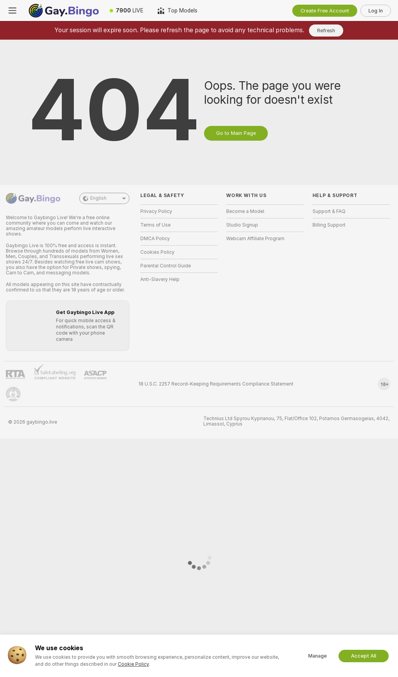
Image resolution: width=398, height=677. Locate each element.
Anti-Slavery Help (160, 279)
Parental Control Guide (165, 266)
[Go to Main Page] (64, 10)
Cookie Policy (133, 664)
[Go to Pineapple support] (13, 394)
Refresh (326, 30)
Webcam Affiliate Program (255, 238)
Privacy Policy (156, 211)
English (104, 198)
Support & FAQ (329, 211)
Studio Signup (242, 225)
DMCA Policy (155, 238)
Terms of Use (155, 225)
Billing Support (329, 225)
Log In (375, 11)
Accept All (363, 656)
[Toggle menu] (12, 10)
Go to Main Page (236, 133)
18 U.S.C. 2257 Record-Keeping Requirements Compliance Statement (215, 384)
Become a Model (245, 211)
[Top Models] (177, 10)
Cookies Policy (157, 252)
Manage (317, 656)
